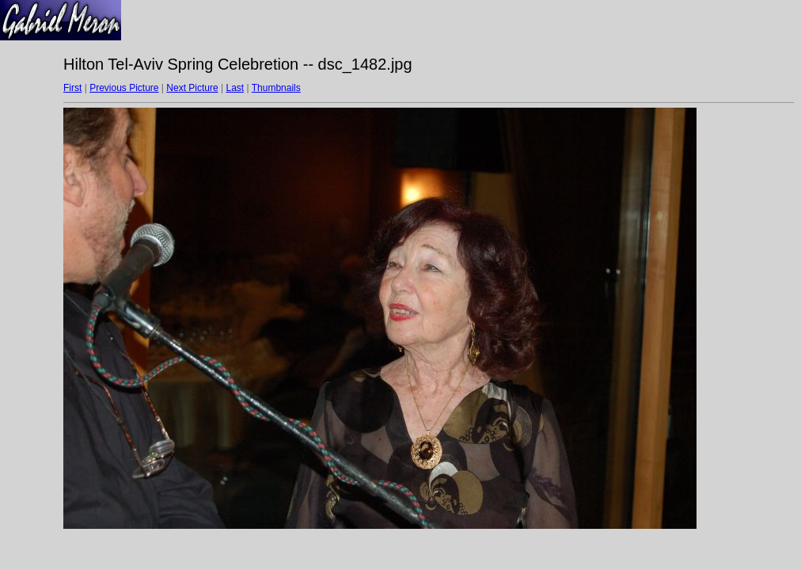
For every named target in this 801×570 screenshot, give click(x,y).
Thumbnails (276, 87)
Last (235, 87)
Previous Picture (123, 87)
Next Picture (192, 87)
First (72, 87)
